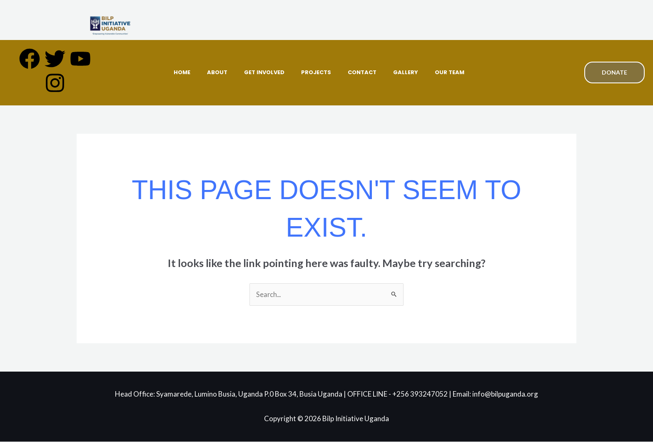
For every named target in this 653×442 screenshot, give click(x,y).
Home (182, 72)
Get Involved (264, 72)
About (217, 72)
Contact (362, 72)
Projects (316, 72)
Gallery (405, 72)
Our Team (449, 72)
